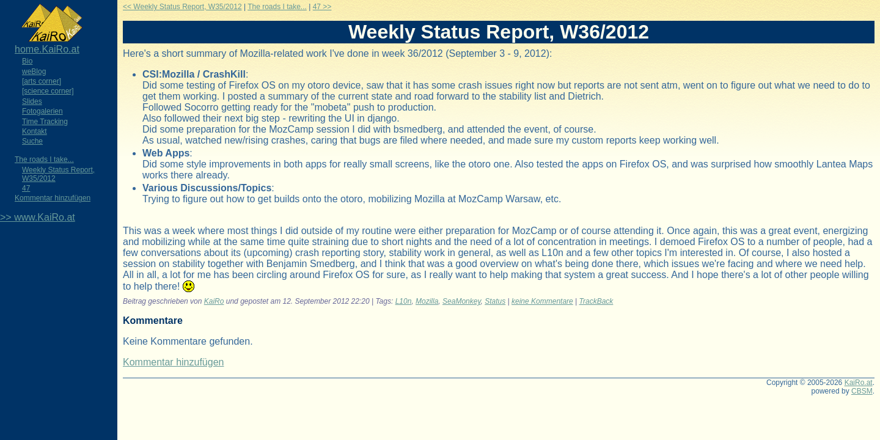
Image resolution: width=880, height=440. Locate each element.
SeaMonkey (461, 301)
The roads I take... (44, 159)
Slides (32, 101)
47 (26, 188)
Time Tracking (45, 121)
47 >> (322, 6)
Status (495, 301)
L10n (403, 301)
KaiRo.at (859, 382)
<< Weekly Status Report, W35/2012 (182, 6)
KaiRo (214, 301)
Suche (32, 141)
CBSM (862, 391)
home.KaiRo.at (47, 49)
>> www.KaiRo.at (37, 217)
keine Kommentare (542, 301)
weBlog (34, 71)
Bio (27, 61)
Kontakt (34, 131)
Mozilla (427, 301)
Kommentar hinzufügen (52, 198)
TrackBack (596, 301)
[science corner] (48, 91)
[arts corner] (41, 81)
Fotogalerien (42, 111)
